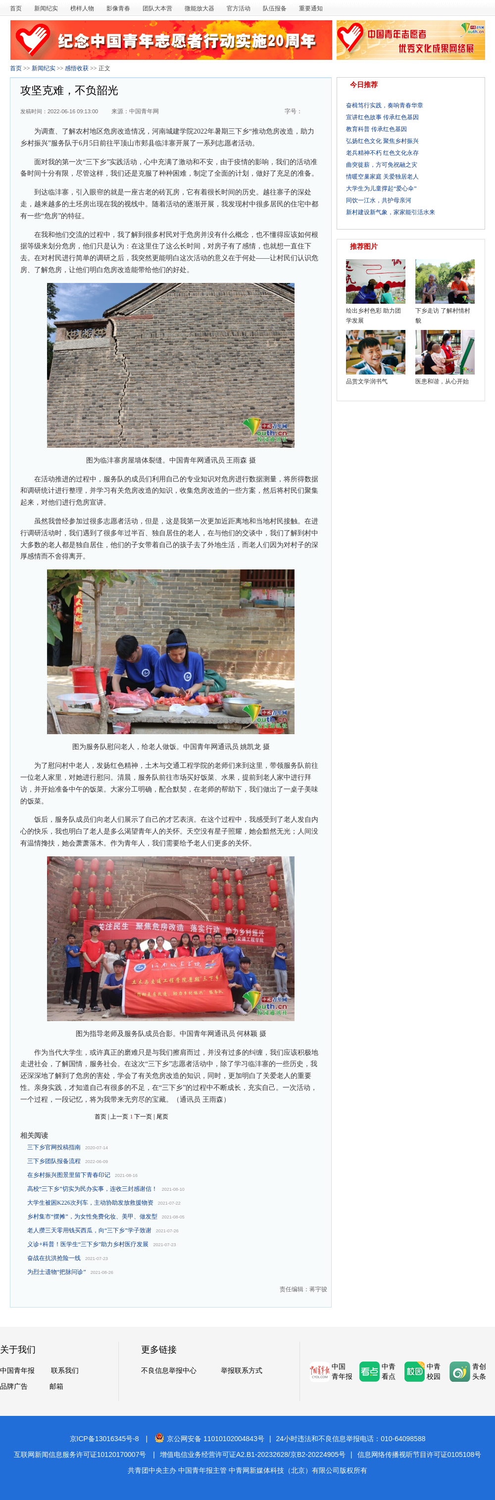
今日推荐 (364, 85)
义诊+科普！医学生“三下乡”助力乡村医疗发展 (87, 1244)
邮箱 (56, 1386)
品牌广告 (14, 1386)
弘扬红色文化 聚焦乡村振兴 (382, 141)
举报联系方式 (241, 1370)
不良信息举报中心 (169, 1370)
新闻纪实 (46, 8)
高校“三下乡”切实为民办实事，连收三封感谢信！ (92, 1188)
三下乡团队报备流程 (54, 1161)
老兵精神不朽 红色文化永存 (382, 152)
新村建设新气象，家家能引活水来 (390, 212)
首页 (16, 8)
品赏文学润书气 (367, 381)
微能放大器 (199, 8)
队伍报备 (275, 8)
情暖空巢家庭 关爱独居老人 (382, 176)
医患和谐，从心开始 (442, 381)
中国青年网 (144, 111)
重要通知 (311, 8)
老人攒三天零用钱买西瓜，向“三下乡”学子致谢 (89, 1230)
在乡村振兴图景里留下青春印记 (68, 1175)
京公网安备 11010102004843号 (209, 1439)
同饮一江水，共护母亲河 (378, 200)
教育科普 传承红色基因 (376, 129)
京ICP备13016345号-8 (104, 1439)
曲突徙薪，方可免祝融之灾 (381, 164)
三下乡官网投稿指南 (54, 1147)
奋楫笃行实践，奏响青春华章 (384, 105)
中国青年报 (17, 1370)
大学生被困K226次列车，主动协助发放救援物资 (90, 1202)
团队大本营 (157, 8)
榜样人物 (82, 8)
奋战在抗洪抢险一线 (54, 1258)
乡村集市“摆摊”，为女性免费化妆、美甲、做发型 (92, 1216)
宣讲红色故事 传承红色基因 (382, 117)
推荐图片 (364, 246)
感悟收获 (77, 68)
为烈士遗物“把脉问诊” (56, 1271)
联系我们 (65, 1370)
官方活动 (238, 8)
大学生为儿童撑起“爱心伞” (381, 188)
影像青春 (118, 8)
